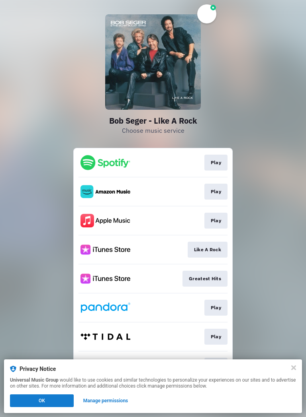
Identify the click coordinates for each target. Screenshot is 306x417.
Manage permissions (105, 400)
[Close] (293, 367)
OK (42, 400)
